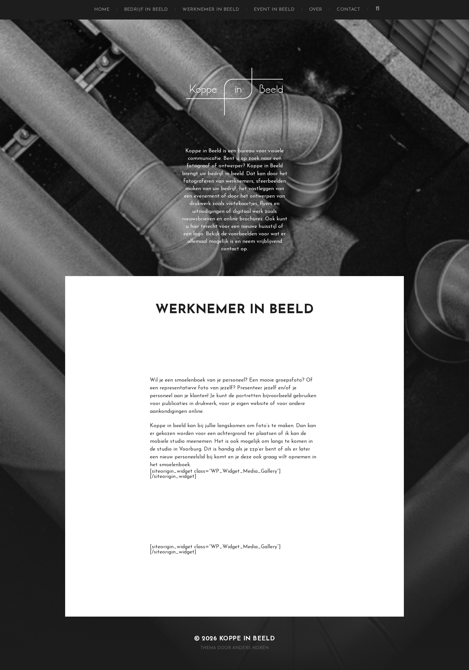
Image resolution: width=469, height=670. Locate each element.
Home (102, 9)
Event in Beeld (274, 9)
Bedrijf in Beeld (146, 9)
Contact (348, 9)
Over (315, 9)
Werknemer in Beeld (210, 9)
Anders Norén (250, 648)
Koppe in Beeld (247, 639)
